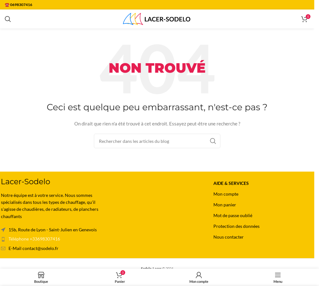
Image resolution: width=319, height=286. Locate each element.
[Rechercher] (8, 19)
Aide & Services (231, 183)
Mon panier (224, 204)
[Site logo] (157, 18)
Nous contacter (228, 237)
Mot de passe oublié (232, 215)
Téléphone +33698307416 (34, 238)
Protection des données (236, 226)
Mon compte (225, 194)
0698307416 (21, 4)
